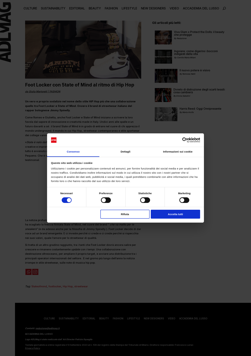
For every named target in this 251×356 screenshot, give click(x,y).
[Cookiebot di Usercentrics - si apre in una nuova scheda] (185, 140)
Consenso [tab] (73, 151)
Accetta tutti (175, 214)
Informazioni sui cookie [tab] (178, 151)
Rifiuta (125, 214)
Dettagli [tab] (125, 151)
